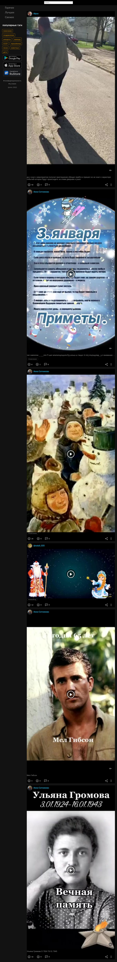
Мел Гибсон (32, 775)
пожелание (7, 31)
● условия (12, 84)
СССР (5, 43)
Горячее (9, 7)
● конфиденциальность (12, 81)
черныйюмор (16, 43)
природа (17, 39)
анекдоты (7, 39)
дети (5, 52)
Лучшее (9, 12)
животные (15, 48)
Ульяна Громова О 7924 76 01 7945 (42, 951)
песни (5, 48)
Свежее (9, 17)
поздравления (8, 35)
